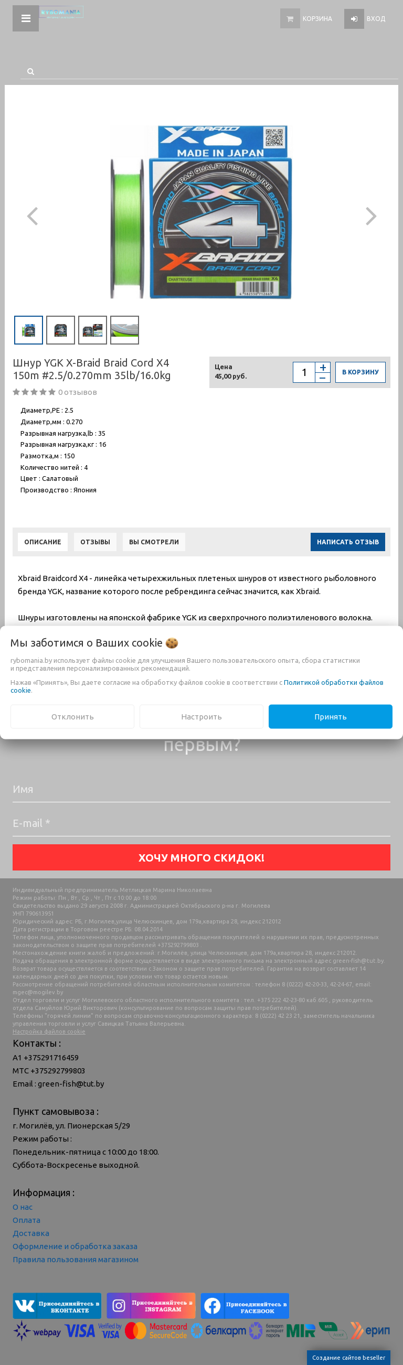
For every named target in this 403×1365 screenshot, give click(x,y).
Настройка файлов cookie (49, 1031)
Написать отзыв (348, 542)
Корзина (317, 18)
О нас (23, 1206)
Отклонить (72, 716)
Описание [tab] (42, 542)
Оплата (26, 1220)
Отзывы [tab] (95, 542)
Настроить (201, 716)
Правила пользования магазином (76, 1259)
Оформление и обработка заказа (75, 1246)
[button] (32, 212)
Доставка (31, 1233)
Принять (330, 716)
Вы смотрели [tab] (154, 542)
